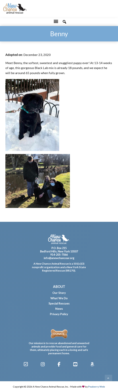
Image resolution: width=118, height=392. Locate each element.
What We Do (59, 298)
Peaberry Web (96, 386)
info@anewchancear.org (59, 258)
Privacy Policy (59, 314)
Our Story (59, 293)
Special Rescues (59, 303)
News (59, 308)
